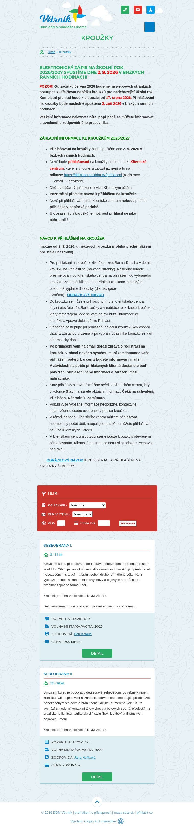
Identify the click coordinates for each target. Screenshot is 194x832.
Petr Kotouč (83, 634)
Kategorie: (77, 505)
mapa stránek (124, 812)
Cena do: (95, 523)
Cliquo (89, 821)
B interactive (107, 821)
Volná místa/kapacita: (72, 626)
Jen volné (127, 523)
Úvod (51, 52)
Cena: (56, 642)
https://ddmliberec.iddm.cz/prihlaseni (93, 175)
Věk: (56, 523)
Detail (97, 653)
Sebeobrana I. (58, 545)
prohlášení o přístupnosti (93, 812)
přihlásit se (145, 812)
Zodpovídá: (62, 634)
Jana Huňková (84, 757)
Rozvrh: (59, 619)
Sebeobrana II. (58, 674)
